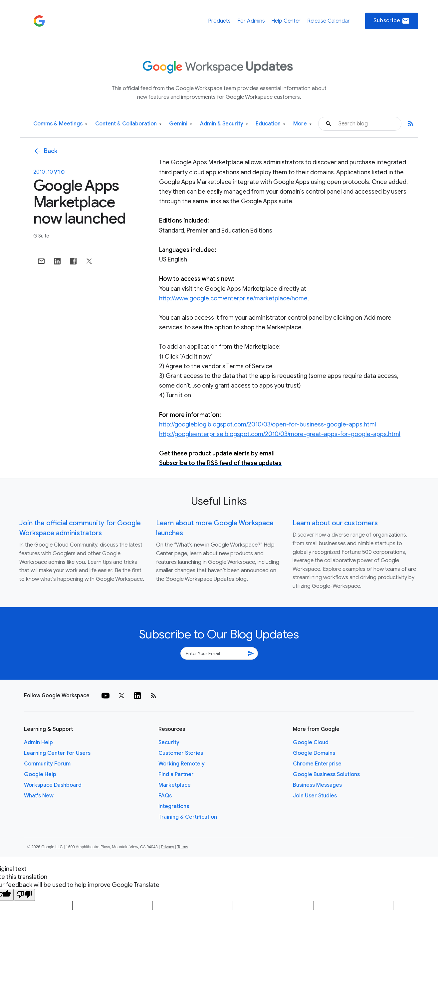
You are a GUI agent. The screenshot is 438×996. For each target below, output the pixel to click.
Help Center (286, 21)
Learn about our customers (335, 523)
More (302, 124)
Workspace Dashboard (53, 785)
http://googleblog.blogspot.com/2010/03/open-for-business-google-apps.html (267, 424)
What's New (39, 795)
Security (168, 742)
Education (270, 124)
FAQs (165, 795)
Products (219, 21)
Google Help (40, 774)
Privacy (167, 847)
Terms (182, 847)
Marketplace (174, 785)
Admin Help (38, 742)
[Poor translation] (24, 895)
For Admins (251, 21)
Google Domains (314, 753)
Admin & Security (224, 124)
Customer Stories (180, 753)
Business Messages (317, 785)
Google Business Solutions (326, 774)
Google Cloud (310, 742)
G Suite (41, 236)
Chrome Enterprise (317, 763)
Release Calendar (328, 21)
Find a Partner (176, 774)
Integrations (173, 806)
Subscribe (391, 21)
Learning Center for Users (57, 753)
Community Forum (47, 763)
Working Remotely (181, 763)
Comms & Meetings (60, 124)
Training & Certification (187, 817)
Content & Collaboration (128, 124)
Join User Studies (315, 795)
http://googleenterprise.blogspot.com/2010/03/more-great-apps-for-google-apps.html (279, 434)
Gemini (180, 124)
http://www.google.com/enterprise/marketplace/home (233, 298)
